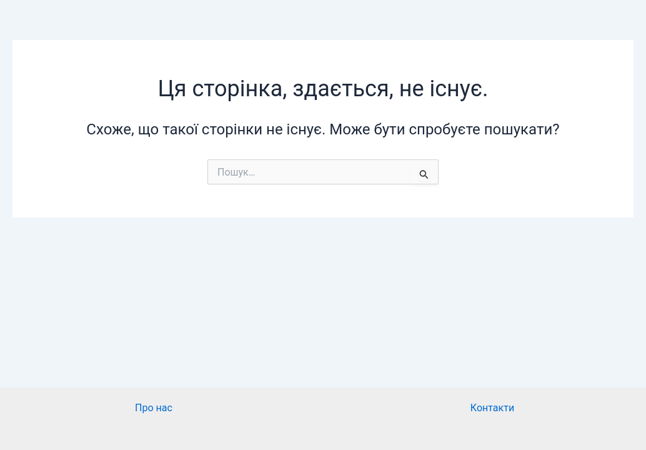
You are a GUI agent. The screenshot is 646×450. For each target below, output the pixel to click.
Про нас (153, 408)
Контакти (492, 408)
